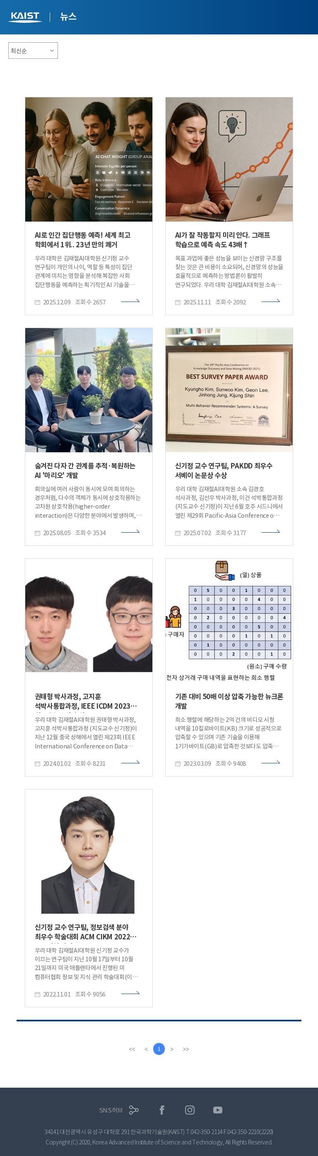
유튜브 (218, 1110)
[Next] (172, 1049)
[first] (131, 1049)
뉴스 (68, 16)
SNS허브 (111, 1110)
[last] (186, 1049)
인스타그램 (190, 1110)
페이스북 (162, 1110)
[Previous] (146, 1049)
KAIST (26, 18)
